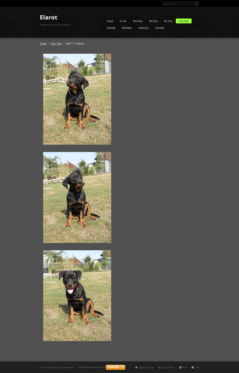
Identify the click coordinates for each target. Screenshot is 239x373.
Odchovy (143, 27)
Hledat (196, 3)
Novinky (137, 21)
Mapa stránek (167, 367)
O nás (123, 21)
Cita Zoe (183, 21)
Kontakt (159, 27)
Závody (111, 27)
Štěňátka (127, 27)
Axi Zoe (168, 21)
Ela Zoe (153, 21)
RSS (185, 367)
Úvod (110, 21)
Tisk (197, 367)
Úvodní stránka (146, 367)
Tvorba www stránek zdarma (91, 367)
